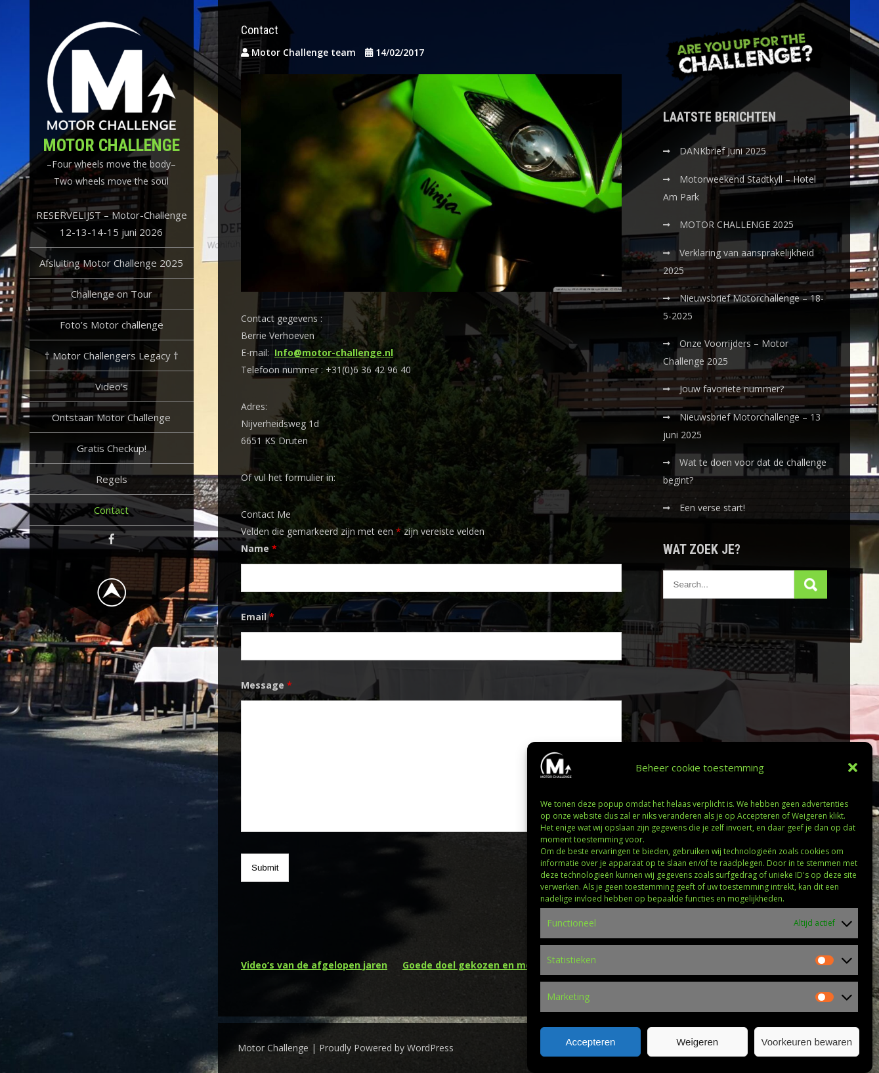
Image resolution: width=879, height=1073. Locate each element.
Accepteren (590, 1052)
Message (266, 685)
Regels (111, 479)
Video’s (111, 386)
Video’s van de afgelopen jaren (314, 965)
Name (259, 548)
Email (257, 616)
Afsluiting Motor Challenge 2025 (111, 262)
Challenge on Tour (111, 293)
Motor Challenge (111, 145)
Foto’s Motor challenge (111, 324)
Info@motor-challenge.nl (333, 352)
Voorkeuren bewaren (806, 1052)
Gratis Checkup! (111, 448)
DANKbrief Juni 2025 (722, 151)
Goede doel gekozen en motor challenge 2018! (512, 965)
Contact (111, 509)
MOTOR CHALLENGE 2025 (737, 224)
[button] (852, 778)
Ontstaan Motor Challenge (111, 417)
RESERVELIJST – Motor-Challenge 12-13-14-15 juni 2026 (111, 223)
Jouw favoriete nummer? (731, 388)
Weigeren (697, 1052)
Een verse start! (712, 507)
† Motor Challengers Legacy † (112, 355)
